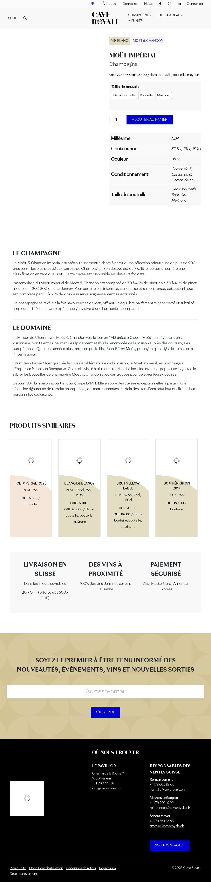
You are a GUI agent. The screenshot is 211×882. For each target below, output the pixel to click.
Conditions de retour (81, 868)
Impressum (107, 868)
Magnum (178, 200)
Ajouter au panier (149, 120)
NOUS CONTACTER (169, 845)
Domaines (130, 4)
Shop (12, 18)
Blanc (175, 159)
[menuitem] (92, 4)
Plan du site (18, 868)
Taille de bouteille (125, 87)
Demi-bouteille (183, 189)
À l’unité (135, 21)
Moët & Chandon (148, 41)
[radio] (124, 95)
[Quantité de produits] (117, 119)
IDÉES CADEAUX (170, 15)
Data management (24, 874)
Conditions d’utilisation (46, 868)
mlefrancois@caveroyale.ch (170, 808)
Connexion (195, 4)
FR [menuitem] (92, 4)
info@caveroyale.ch (106, 788)
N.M (174, 139)
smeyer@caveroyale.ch (167, 826)
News (148, 4)
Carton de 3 (181, 169)
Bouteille (178, 195)
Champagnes (139, 15)
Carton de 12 (181, 180)
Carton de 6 (181, 175)
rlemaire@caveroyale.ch (167, 789)
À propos (109, 4)
